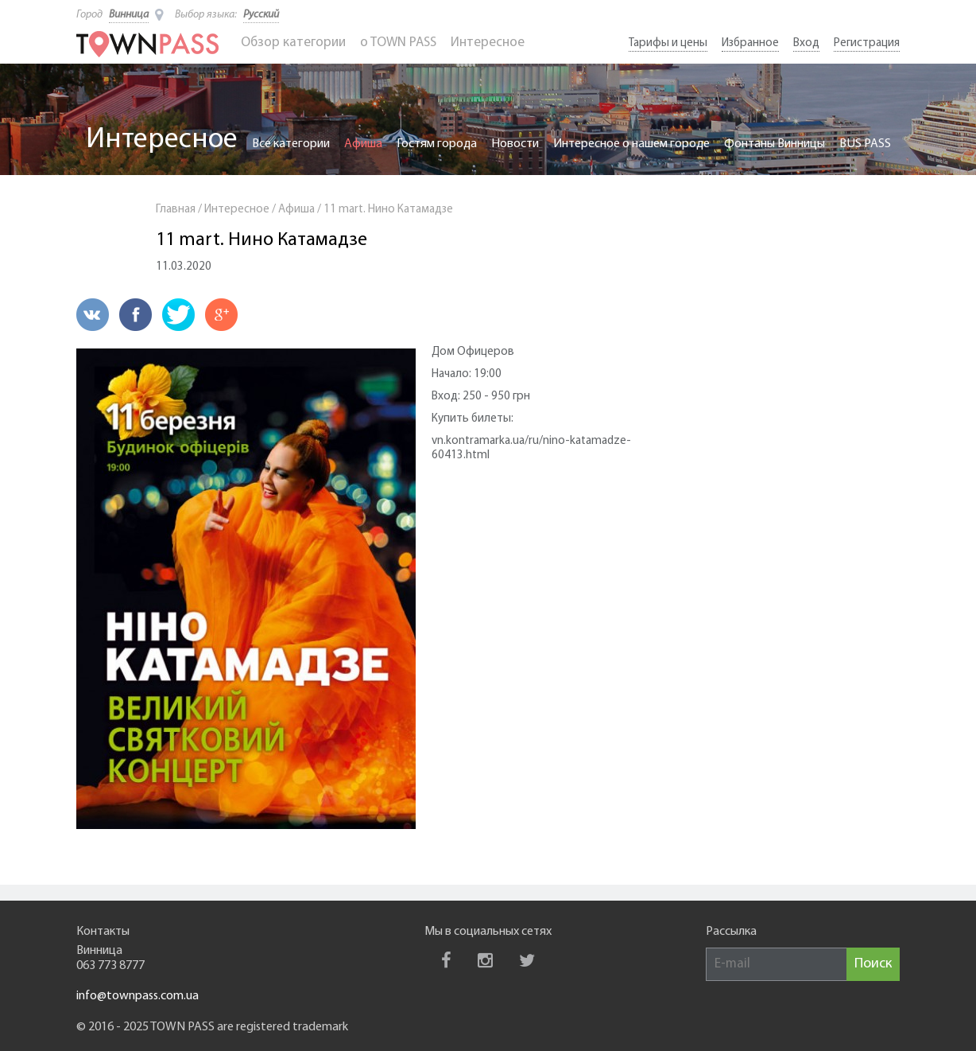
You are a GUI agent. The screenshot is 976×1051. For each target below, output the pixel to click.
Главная (176, 210)
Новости (515, 144)
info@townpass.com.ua (137, 996)
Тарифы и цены (668, 43)
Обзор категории (293, 42)
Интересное (488, 42)
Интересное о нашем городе (631, 144)
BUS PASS (865, 144)
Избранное (750, 43)
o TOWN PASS (398, 42)
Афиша (363, 144)
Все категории (291, 144)
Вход (806, 43)
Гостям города (437, 144)
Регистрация (867, 43)
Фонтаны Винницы (774, 144)
